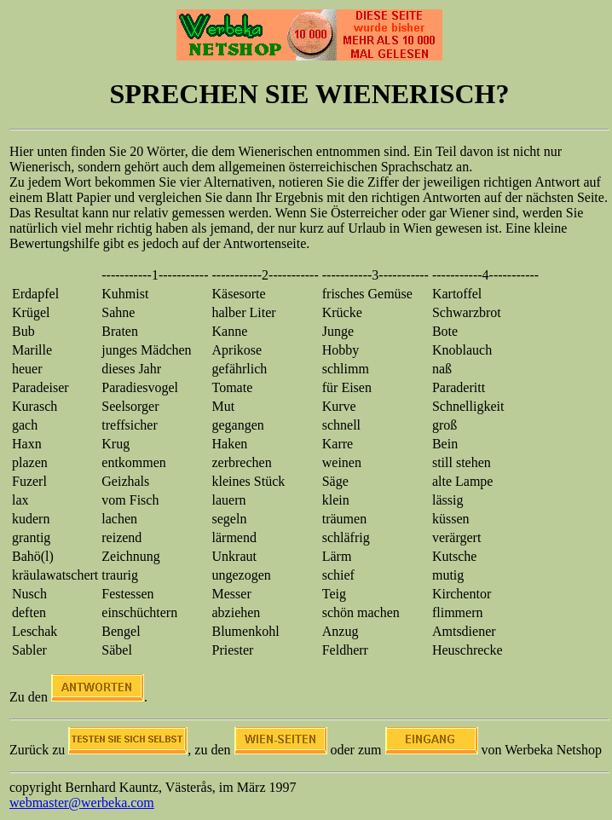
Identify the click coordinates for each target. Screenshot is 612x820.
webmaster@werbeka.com (81, 802)
